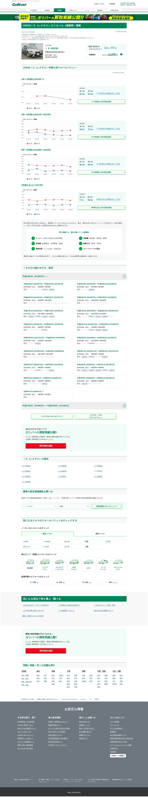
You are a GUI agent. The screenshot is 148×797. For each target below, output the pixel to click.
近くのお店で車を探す (25, 748)
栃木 (60, 681)
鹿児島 (114, 684)
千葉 (60, 678)
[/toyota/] (32, 541)
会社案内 (113, 752)
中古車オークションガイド (57, 745)
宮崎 (121, 681)
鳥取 (98, 675)
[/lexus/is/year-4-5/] (74, 131)
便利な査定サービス (55, 735)
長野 (75, 675)
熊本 (121, 678)
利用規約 (113, 732)
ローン (87, 10)
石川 (75, 678)
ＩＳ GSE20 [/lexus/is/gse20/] (25, 466)
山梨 (75, 681)
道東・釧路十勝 (26, 682)
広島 (106, 678)
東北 (38, 671)
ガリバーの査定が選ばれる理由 (59, 728)
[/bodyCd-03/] (118, 563)
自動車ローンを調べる (25, 738)
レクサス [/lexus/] (83, 699)
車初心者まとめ (84, 722)
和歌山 (84, 681)
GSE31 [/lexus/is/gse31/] (52, 289)
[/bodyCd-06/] (30, 563)
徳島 (106, 681)
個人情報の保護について (118, 735)
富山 (68, 678)
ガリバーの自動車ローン (25, 742)
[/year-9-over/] (113, 582)
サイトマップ (114, 725)
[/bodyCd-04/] (103, 563)
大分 (113, 681)
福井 (68, 681)
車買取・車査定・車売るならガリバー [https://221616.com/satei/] (47, 699)
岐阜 (68, 687)
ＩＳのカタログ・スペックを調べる (35, 605)
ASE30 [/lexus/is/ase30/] (104, 316)
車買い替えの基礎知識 (25, 745)
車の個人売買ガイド (55, 742)
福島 (45, 681)
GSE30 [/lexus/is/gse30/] (45, 316)
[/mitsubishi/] (94, 547)
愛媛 (106, 684)
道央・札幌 (25, 675)
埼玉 (53, 678)
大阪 (83, 675)
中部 (68, 671)
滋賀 (83, 678)
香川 (98, 684)
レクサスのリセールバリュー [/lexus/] (52, 416)
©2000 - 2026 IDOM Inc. (74, 792)
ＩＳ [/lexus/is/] (90, 699)
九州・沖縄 (116, 671)
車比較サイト (83, 738)
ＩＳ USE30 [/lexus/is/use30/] (25, 482)
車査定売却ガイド (54, 725)
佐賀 (121, 675)
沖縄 (121, 684)
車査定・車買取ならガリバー (58, 722)
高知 (98, 687)
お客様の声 (114, 748)
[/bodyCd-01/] (89, 563)
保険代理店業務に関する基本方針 (121, 738)
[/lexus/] (52, 541)
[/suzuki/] (114, 541)
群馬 (53, 681)
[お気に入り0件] (98, 4)
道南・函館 (25, 685)
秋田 (45, 678)
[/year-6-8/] (87, 582)
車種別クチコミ (84, 735)
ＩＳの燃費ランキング (66, 610)
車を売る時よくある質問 (56, 732)
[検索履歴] (111, 4)
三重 (75, 687)
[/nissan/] (94, 541)
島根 (106, 675)
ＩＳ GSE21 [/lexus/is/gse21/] (97, 466)
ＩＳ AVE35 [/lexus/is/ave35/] (61, 476)
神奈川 (61, 675)
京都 (90, 675)
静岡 (68, 684)
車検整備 (99, 10)
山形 (38, 681)
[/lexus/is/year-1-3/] (74, 96)
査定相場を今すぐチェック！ (107, 506)
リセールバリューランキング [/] (69, 699)
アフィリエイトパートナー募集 (121, 745)
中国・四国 (101, 671)
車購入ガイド (73, 10)
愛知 (75, 684)
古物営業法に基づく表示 (118, 742)
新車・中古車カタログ (87, 728)
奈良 (90, 678)
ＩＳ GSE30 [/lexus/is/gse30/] (61, 471)
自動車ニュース (84, 725)
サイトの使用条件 (116, 728)
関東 (53, 671)
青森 (38, 675)
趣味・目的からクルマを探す (33, 616)
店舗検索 (47, 10)
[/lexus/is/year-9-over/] (74, 202)
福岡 (113, 675)
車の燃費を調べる (85, 732)
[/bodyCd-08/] (74, 563)
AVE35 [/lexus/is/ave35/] (98, 316)
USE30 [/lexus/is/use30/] (111, 370)
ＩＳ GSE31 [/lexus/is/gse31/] (25, 476)
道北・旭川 (25, 678)
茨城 (53, 684)
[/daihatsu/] (32, 547)
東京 (53, 675)
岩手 (45, 675)
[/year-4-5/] (61, 582)
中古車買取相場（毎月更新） (58, 738)
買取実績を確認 (45, 446)
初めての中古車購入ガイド (104, 610)
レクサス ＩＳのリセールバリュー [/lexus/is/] (95, 416)
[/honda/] (73, 541)
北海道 (23, 671)
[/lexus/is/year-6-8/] (74, 167)
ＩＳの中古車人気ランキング (33, 610)
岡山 (98, 678)
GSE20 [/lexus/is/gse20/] (91, 289)
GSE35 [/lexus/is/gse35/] (52, 316)
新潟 (68, 675)
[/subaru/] (73, 547)
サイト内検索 (114, 722)
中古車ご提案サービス (25, 725)
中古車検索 (33, 10)
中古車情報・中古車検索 (25, 722)
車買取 (60, 10)
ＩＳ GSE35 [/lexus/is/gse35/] (25, 471)
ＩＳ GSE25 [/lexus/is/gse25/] (61, 466)
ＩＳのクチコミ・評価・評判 (104, 605)
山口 (98, 681)
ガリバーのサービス (24, 732)
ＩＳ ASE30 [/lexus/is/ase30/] (97, 476)
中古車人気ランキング (25, 735)
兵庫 (90, 681)
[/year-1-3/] (34, 582)
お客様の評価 (114, 10)
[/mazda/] (52, 547)
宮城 (38, 678)
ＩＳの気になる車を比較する (68, 605)
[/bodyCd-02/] (45, 563)
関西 (83, 671)
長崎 (113, 678)
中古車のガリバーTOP (27, 699)
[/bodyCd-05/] (59, 563)
